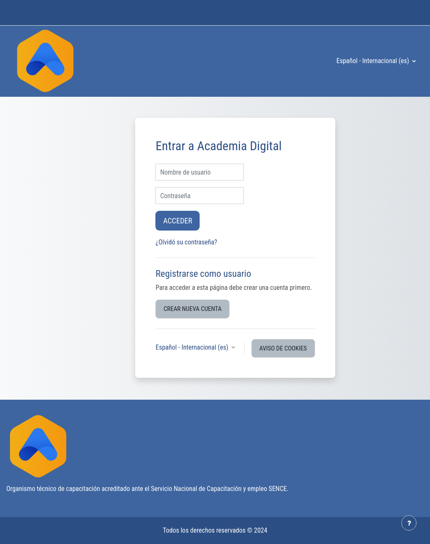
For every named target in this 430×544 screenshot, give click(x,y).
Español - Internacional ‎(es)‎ (374, 61)
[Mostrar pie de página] (409, 523)
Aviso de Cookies (283, 348)
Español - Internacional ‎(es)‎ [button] (192, 347)
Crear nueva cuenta (192, 309)
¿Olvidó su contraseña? (186, 242)
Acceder (177, 220)
